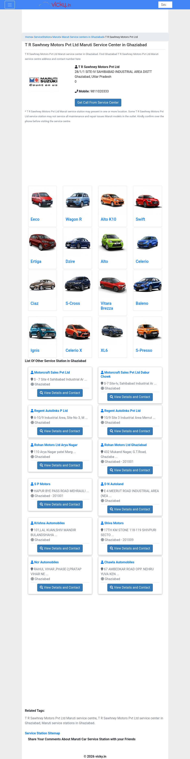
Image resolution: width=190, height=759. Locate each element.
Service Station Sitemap (42, 733)
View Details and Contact (60, 393)
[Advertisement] (95, 155)
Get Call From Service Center (98, 102)
